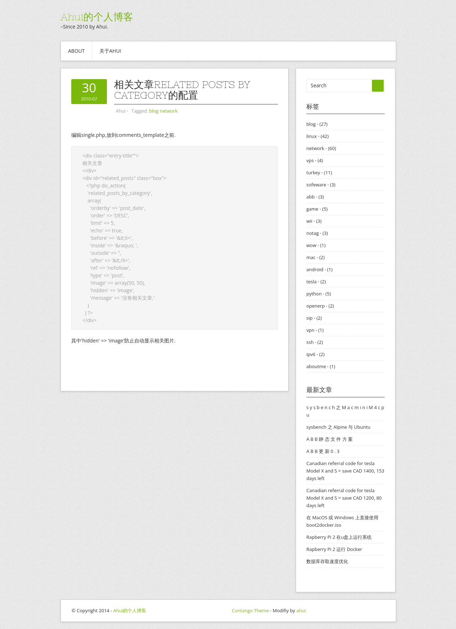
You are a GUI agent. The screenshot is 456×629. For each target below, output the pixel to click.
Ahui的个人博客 (97, 16)
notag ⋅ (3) (317, 233)
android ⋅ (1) (319, 269)
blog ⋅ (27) (316, 124)
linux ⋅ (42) (317, 136)
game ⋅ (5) (316, 209)
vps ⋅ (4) (314, 160)
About (76, 50)
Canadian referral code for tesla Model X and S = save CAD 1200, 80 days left (344, 498)
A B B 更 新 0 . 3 (323, 451)
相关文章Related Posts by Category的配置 (182, 90)
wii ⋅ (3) (314, 221)
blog (154, 111)
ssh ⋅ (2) (314, 342)
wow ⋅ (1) (316, 245)
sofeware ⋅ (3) (320, 184)
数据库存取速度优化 (327, 561)
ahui (301, 610)
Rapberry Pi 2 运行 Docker (334, 549)
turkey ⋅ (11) (319, 172)
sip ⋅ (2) (314, 318)
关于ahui (110, 50)
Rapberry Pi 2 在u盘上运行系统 (339, 537)
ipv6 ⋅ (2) (315, 354)
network (168, 111)
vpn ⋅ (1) (314, 330)
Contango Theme (250, 610)
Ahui (120, 111)
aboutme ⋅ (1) (320, 366)
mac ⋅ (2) (315, 257)
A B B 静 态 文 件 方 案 (329, 439)
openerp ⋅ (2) (320, 306)
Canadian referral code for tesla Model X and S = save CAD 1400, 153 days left (345, 470)
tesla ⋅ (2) (316, 281)
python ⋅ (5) (318, 293)
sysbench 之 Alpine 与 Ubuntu (338, 427)
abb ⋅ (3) (315, 197)
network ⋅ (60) (321, 148)
